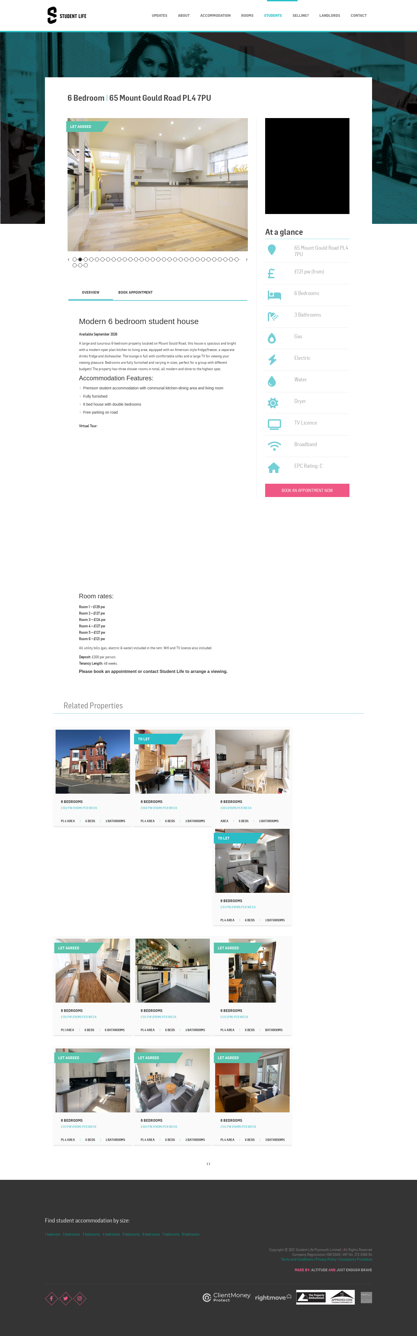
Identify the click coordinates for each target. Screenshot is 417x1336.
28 (225, 259)
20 (180, 259)
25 (208, 259)
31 (74, 265)
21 (186, 259)
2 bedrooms (71, 1234)
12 (136, 259)
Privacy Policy (326, 1259)
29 (231, 259)
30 (236, 259)
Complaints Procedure (355, 1259)
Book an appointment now (307, 490)
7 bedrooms (171, 1234)
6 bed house (93, 404)
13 (141, 259)
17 (163, 259)
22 (191, 259)
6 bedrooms (151, 1234)
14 (147, 259)
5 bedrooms (131, 1234)
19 (175, 259)
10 (124, 259)
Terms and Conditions (297, 1259)
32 (80, 265)
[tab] (90, 292)
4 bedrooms (111, 1234)
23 (197, 259)
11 (130, 259)
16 (158, 259)
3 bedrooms (91, 1234)
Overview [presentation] (90, 292)
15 (152, 259)
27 (219, 259)
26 (214, 259)
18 (169, 259)
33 (85, 265)
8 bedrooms (190, 1234)
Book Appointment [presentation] (135, 292)
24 (203, 259)
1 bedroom (52, 1234)
